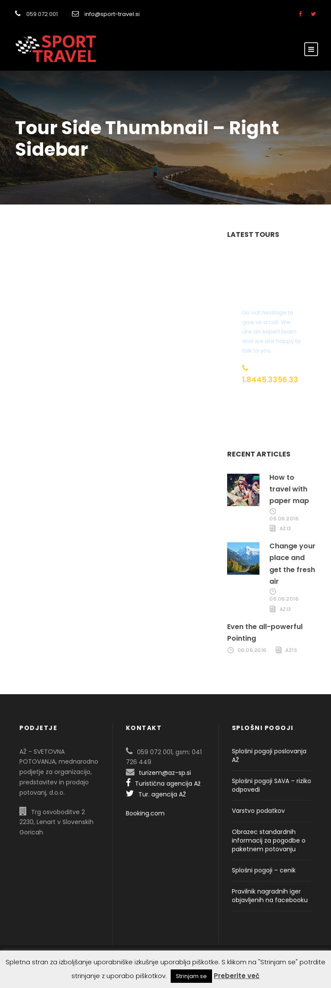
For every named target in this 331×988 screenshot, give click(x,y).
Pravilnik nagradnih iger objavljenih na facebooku (270, 895)
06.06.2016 (284, 518)
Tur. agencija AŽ (156, 794)
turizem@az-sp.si (165, 772)
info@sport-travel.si (112, 14)
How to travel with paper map (289, 489)
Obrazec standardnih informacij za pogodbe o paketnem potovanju (269, 840)
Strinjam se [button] (191, 976)
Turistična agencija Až (163, 783)
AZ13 (285, 528)
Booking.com (145, 813)
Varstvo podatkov (258, 810)
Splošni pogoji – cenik (264, 870)
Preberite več (236, 975)
